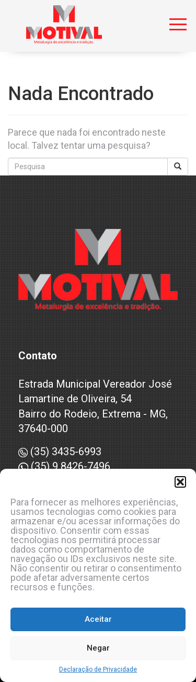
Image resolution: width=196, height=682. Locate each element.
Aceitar (98, 619)
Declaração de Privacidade (98, 669)
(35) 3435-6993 (59, 451)
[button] (180, 482)
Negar (98, 648)
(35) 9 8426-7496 (64, 466)
